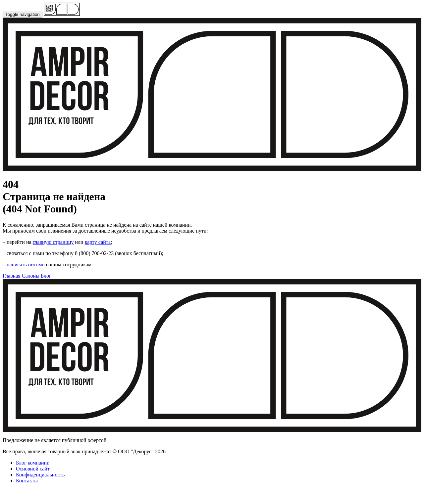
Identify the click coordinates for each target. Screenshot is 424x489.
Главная (12, 276)
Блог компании (33, 463)
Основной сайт (33, 468)
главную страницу (53, 242)
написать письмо (26, 264)
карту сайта (98, 242)
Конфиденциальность (40, 474)
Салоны (30, 276)
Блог (46, 276)
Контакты (27, 480)
